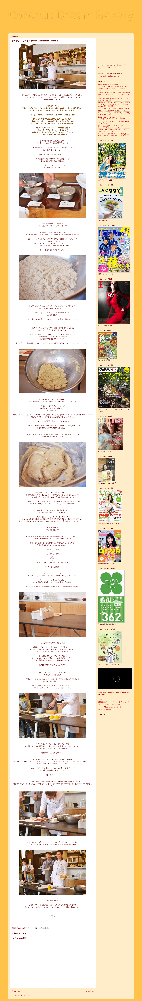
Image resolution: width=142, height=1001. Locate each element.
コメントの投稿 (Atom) (23, 996)
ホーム (53, 991)
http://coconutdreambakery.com (110, 68)
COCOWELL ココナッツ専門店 (109, 707)
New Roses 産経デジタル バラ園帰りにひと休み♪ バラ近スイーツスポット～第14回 (114, 134)
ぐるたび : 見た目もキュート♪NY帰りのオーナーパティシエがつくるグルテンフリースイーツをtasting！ (114, 94)
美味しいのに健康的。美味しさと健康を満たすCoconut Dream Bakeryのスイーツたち (113, 109)
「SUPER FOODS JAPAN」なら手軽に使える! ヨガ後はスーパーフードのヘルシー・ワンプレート (114, 88)
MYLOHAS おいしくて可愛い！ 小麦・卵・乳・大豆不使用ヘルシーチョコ (113, 126)
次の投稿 (16, 991)
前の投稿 (90, 991)
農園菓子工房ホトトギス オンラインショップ (113, 702)
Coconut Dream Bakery (70, 15)
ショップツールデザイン (107, 709)
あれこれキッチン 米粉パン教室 (109, 704)
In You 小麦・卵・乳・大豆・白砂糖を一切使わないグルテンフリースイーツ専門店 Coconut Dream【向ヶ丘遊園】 (114, 104)
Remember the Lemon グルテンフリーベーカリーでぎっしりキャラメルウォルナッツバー (114, 118)
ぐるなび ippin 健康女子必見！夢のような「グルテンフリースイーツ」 (113, 130)
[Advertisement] (114, 48)
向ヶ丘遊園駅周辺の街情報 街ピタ (109, 84)
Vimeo (103, 694)
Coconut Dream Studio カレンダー (110, 76)
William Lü (124, 692)
